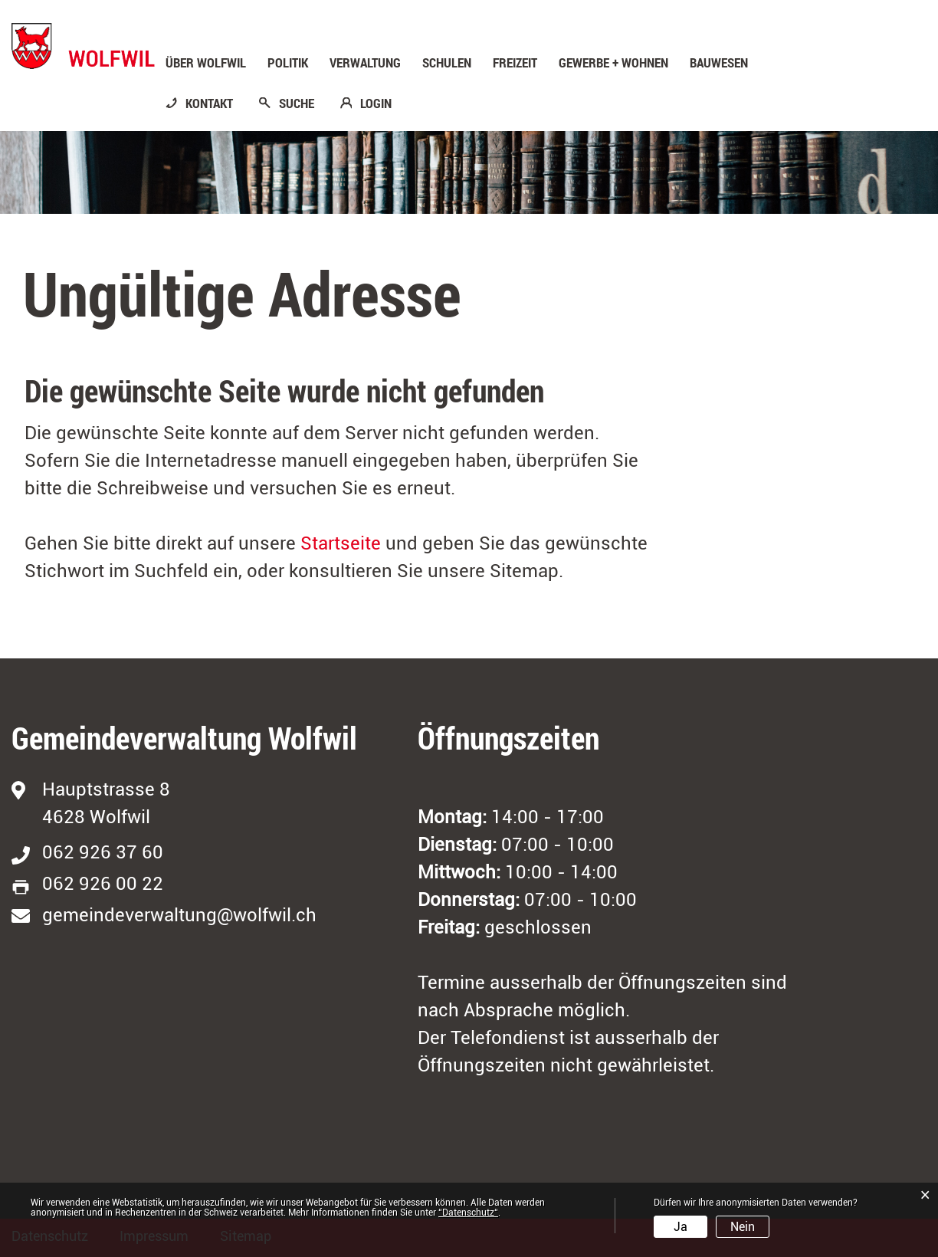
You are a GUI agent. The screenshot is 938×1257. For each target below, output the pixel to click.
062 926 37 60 (102, 852)
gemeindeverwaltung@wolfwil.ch (179, 915)
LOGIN (376, 103)
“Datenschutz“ (468, 1212)
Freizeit (515, 63)
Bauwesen (719, 63)
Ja (680, 1226)
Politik (287, 63)
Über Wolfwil (206, 63)
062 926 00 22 (102, 883)
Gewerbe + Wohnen (613, 63)
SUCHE (296, 103)
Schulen (446, 63)
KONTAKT (209, 103)
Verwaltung (365, 63)
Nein (742, 1226)
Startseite (340, 543)
